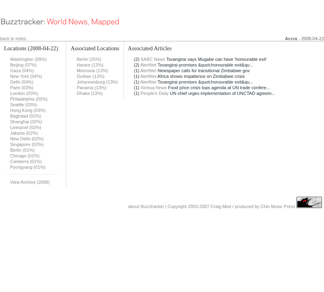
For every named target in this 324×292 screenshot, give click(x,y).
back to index (13, 38)
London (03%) (24, 93)
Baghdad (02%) (25, 116)
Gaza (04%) (22, 70)
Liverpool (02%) (25, 127)
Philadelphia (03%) (28, 99)
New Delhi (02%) (27, 138)
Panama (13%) (91, 87)
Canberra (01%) (26, 161)
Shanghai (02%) (26, 121)
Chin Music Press (277, 206)
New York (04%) (26, 76)
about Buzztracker (146, 206)
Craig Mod (221, 206)
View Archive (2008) (30, 182)
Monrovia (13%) (92, 70)
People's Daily (154, 93)
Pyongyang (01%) (27, 167)
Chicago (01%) (25, 155)
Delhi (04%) (21, 81)
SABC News (153, 59)
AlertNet (148, 64)
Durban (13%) (90, 76)
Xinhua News (154, 87)
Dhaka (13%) (89, 93)
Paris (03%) (21, 87)
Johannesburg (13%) (97, 81)
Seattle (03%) (23, 104)
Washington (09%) (28, 59)
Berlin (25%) (89, 59)
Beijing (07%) (23, 64)
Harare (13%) (90, 64)
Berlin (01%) (22, 150)
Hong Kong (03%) (27, 110)
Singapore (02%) (27, 144)
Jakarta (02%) (24, 133)
